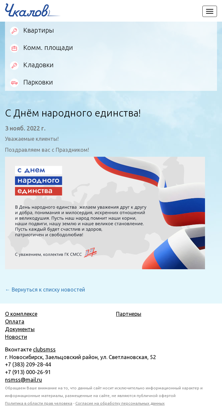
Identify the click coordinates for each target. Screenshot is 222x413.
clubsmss (44, 349)
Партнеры (128, 314)
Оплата (14, 321)
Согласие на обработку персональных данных (120, 403)
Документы (20, 329)
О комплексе (21, 314)
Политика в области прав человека (38, 403)
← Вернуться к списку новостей (45, 290)
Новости (16, 337)
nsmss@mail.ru (23, 380)
